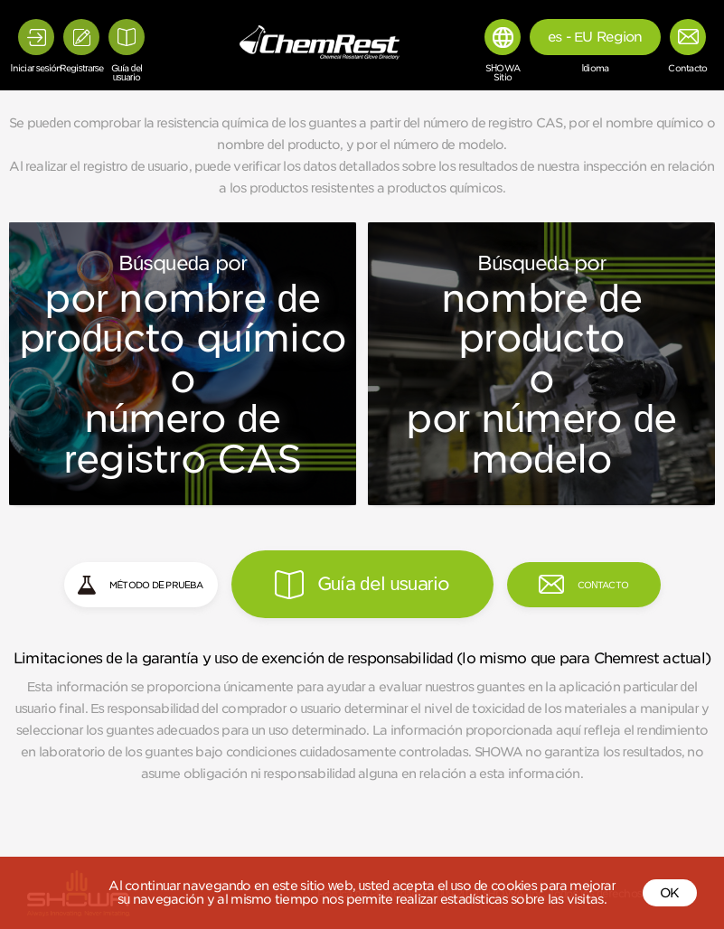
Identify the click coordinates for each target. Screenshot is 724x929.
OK (670, 893)
